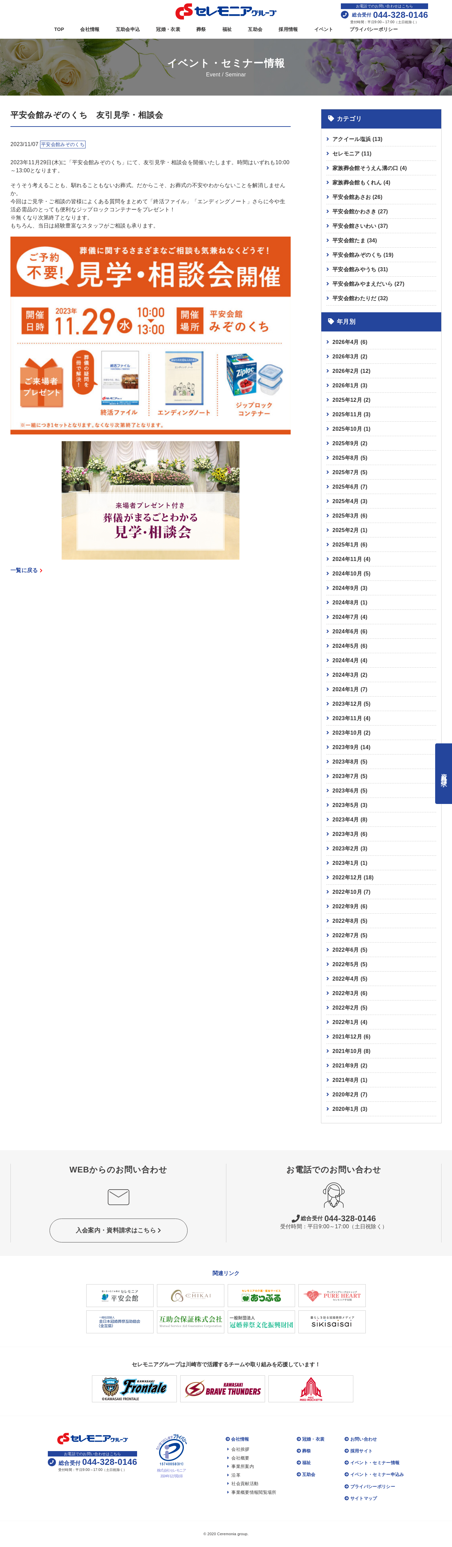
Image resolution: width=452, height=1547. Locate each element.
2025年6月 (345, 487)
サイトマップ (361, 1498)
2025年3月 (345, 516)
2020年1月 (345, 1109)
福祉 (227, 29)
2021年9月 (345, 1065)
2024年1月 (345, 689)
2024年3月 (345, 675)
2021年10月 (347, 1051)
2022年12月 (347, 877)
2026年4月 (345, 342)
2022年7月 (345, 935)
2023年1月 (345, 863)
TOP (59, 29)
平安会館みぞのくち (362, 255)
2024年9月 (345, 588)
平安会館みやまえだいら (368, 284)
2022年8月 (345, 921)
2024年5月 (345, 646)
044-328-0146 (334, 1219)
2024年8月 (345, 602)
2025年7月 (345, 472)
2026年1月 (345, 385)
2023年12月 (347, 704)
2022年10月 (347, 892)
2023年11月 (347, 718)
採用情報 (288, 29)
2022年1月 (345, 1022)
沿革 (233, 1475)
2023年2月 (345, 848)
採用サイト (359, 1450)
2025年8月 (345, 458)
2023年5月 (345, 805)
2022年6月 (345, 950)
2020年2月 (345, 1094)
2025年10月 (347, 429)
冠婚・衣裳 (168, 29)
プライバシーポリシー (374, 29)
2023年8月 (345, 762)
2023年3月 (345, 834)
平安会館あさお (357, 197)
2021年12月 (347, 1037)
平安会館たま (354, 240)
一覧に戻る (26, 570)
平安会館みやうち (360, 269)
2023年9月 (345, 747)
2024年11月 (347, 559)
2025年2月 (345, 530)
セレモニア (352, 153)
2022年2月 (345, 1008)
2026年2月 (345, 371)
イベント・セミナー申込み (374, 1474)
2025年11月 (347, 414)
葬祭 (201, 29)
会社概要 (238, 1458)
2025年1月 (345, 545)
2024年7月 (345, 617)
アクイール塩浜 (357, 139)
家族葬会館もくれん (361, 182)
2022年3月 (345, 993)
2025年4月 (345, 501)
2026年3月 (345, 356)
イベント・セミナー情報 (372, 1462)
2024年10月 (347, 573)
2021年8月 (345, 1080)
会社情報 (89, 29)
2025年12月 (347, 400)
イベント (323, 29)
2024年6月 (345, 631)
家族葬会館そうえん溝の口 (369, 168)
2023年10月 (347, 733)
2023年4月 (345, 819)
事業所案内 (240, 1466)
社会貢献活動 (242, 1483)
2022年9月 (345, 906)
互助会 (255, 29)
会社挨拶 (238, 1449)
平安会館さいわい (360, 226)
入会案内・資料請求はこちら (118, 1230)
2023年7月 (345, 776)
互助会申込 (128, 29)
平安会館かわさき (360, 211)
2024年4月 (345, 660)
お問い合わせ (361, 1439)
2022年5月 (345, 964)
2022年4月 (345, 979)
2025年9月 (345, 443)
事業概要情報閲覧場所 (252, 1492)
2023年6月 (345, 791)
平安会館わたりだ (360, 298)
